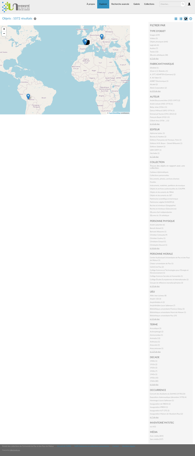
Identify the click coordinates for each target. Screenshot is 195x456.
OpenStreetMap (114, 113)
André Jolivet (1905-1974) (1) (161, 104)
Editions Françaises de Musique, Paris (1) (165, 140)
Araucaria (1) (155, 345)
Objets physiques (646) (159, 42)
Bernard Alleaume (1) (158, 232)
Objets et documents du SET (161, 195)
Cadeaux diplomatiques (159, 172)
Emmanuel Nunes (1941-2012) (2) (163, 114)
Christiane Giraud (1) (158, 241)
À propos (91, 4)
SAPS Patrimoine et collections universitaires (91, 446)
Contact (115, 446)
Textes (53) (154, 52)
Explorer (103, 4)
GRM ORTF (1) (155, 150)
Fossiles (153, 182)
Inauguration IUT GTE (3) (159, 410)
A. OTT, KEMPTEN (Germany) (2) (162, 74)
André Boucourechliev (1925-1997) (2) (165, 100)
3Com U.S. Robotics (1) (159, 71)
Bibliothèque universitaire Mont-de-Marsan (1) (168, 312)
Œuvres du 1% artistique (159, 215)
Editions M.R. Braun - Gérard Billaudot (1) (166, 143)
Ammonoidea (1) (156, 335)
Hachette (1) (154, 153)
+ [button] (4, 29)
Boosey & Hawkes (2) (158, 137)
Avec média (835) (156, 436)
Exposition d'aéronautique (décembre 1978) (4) (168, 397)
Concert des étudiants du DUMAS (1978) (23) (167, 394)
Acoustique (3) (155, 328)
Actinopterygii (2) (156, 332)
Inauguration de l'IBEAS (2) (160, 404)
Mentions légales (128, 446)
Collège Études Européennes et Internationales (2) (169, 279)
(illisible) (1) (154, 68)
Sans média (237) (156, 439)
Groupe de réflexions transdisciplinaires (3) (166, 283)
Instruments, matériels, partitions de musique (167, 185)
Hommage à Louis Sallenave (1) (162, 400)
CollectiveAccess (15, 450)
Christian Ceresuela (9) (158, 235)
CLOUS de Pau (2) (157, 267)
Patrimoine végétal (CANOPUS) (162, 202)
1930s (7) (153, 371)
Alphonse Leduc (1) (157, 133)
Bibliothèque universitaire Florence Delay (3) (167, 309)
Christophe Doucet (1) (158, 245)
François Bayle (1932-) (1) (160, 117)
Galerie (137, 4)
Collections (149, 4)
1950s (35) (154, 378)
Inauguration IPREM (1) (159, 407)
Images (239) (155, 35)
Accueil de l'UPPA (64, 446)
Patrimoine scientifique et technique (164, 199)
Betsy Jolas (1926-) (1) (158, 107)
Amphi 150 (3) (155, 299)
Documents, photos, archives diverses (164, 179)
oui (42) (153, 427)
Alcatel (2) (154, 84)
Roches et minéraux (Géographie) (163, 205)
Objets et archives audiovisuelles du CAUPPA (167, 189)
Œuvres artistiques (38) (159, 55)
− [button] (4, 34)
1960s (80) (154, 381)
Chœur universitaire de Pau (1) (161, 263)
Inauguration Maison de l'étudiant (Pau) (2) (166, 414)
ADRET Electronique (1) (159, 81)
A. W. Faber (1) (155, 78)
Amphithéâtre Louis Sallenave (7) (162, 305)
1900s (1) (153, 361)
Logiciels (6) (154, 45)
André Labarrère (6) (157, 225)
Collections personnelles (159, 175)
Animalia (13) (155, 338)
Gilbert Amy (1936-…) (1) (159, 121)
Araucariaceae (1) (156, 348)
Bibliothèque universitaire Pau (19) (163, 316)
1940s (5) (153, 374)
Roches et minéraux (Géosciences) (163, 209)
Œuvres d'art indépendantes (161, 212)
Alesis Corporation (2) (158, 88)
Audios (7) (154, 48)
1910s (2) (153, 364)
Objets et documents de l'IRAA (162, 192)
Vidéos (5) (154, 38)
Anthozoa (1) (155, 342)
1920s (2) (153, 368)
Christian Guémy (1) (157, 238)
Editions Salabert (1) (157, 146)
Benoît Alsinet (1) (156, 228)
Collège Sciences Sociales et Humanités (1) (166, 276)
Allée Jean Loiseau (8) (158, 295)
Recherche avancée (120, 4)
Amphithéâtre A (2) (157, 302)
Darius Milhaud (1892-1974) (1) (162, 110)
